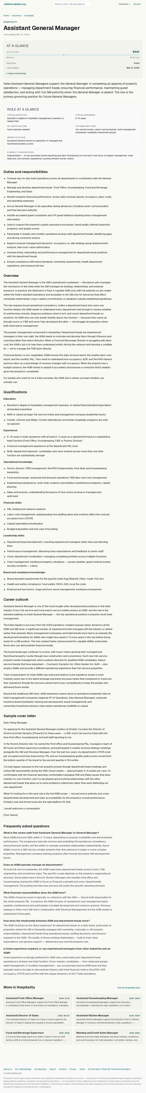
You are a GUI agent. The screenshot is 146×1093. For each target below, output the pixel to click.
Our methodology (23, 1069)
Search (52, 1069)
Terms (82, 1069)
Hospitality (29, 15)
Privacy (72, 1069)
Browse (137, 4)
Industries (124, 4)
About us (7, 1069)
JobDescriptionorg (14, 4)
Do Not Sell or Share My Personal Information (109, 1069)
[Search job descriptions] (71, 4)
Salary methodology (17, 73)
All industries (40, 1069)
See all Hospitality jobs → (130, 987)
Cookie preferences (12, 1073)
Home (6, 15)
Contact (62, 1069)
